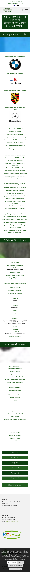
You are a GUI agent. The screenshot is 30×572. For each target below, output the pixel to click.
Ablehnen (20, 562)
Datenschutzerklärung (15, 569)
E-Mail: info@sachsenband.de (15, 3)
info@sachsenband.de (12, 521)
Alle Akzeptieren (12, 562)
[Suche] (21, 10)
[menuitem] (15, 1)
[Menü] (25, 10)
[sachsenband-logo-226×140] (12, 10)
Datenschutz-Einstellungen (15, 565)
